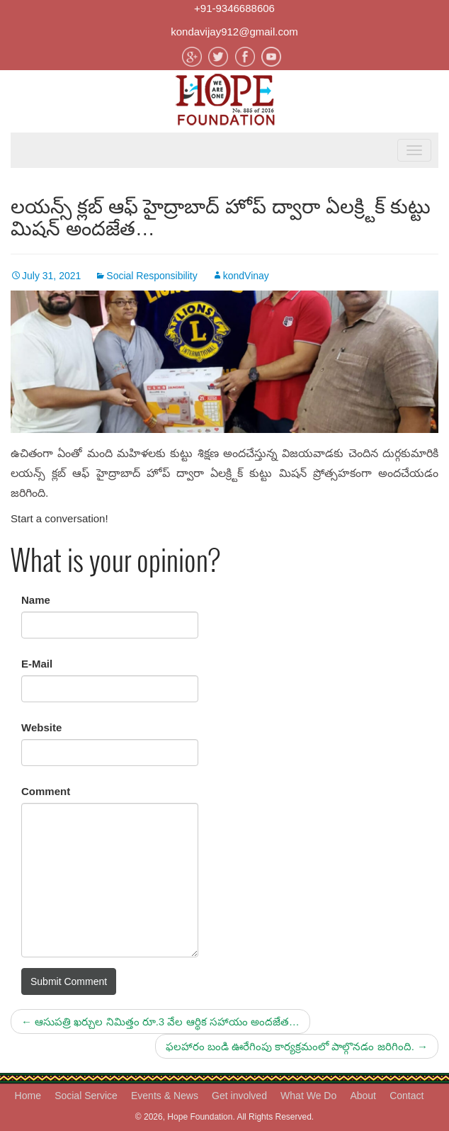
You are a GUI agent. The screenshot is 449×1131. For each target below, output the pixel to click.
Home (28, 1095)
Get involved (239, 1095)
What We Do (308, 1095)
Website (41, 727)
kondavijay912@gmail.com (234, 32)
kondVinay (246, 275)
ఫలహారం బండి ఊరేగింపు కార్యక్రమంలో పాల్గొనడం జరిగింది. (297, 1046)
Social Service (86, 1095)
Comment (45, 791)
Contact (407, 1095)
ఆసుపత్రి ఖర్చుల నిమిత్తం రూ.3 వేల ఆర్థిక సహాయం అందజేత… (160, 1021)
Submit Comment (68, 981)
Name (35, 600)
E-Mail (36, 664)
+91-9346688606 (234, 8)
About (363, 1095)
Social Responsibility (151, 275)
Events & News (164, 1095)
